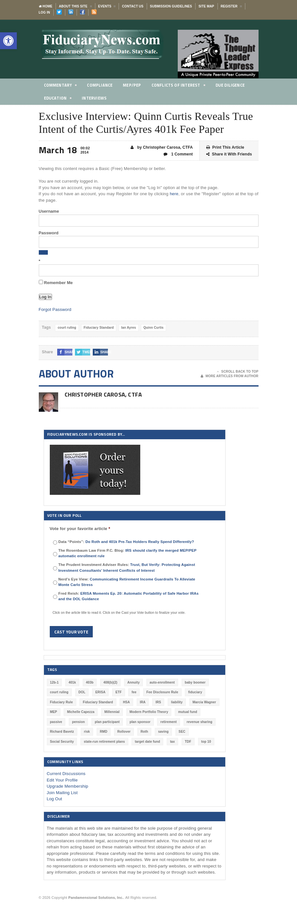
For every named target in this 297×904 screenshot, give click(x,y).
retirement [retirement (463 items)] (168, 722)
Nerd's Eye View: (127, 582)
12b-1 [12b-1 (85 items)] (54, 682)
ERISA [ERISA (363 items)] (100, 692)
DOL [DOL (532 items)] (82, 692)
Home (46, 6)
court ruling (67, 327)
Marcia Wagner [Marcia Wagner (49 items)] (204, 702)
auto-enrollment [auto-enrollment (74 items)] (162, 682)
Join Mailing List (62, 792)
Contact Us (132, 6)
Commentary (61, 86)
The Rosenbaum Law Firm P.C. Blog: (127, 553)
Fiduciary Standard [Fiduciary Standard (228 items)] (98, 702)
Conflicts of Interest (180, 86)
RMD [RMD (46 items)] (103, 731)
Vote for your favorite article (80, 528)
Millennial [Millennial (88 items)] (112, 712)
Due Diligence (233, 85)
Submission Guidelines (171, 6)
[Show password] (43, 252)
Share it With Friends (229, 154)
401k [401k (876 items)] (72, 682)
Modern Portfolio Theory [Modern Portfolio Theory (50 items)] (149, 712)
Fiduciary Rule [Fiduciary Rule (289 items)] (61, 702)
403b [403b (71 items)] (89, 682)
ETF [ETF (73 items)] (118, 692)
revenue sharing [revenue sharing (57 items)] (200, 722)
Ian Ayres (128, 327)
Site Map (206, 6)
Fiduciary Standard (99, 327)
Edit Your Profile (62, 780)
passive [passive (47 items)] (56, 722)
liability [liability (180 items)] (177, 702)
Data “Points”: (126, 542)
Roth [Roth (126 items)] (144, 731)
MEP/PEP (133, 85)
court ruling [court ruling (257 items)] (59, 692)
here (174, 193)
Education (58, 99)
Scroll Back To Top (237, 371)
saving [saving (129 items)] (163, 731)
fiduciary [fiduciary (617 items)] (195, 692)
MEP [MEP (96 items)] (53, 712)
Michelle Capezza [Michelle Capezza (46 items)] (80, 712)
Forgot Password (55, 309)
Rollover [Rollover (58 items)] (124, 731)
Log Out (54, 798)
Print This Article (225, 147)
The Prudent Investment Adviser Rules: (126, 567)
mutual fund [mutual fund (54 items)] (187, 712)
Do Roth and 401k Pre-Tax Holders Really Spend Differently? (139, 542)
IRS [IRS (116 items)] (158, 702)
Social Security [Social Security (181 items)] (62, 741)
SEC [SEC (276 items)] (182, 731)
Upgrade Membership (68, 786)
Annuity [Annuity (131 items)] (133, 682)
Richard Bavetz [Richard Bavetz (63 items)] (62, 731)
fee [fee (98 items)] (134, 692)
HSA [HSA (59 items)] (126, 702)
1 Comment (178, 154)
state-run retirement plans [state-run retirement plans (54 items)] (104, 741)
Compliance (101, 85)
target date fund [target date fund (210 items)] (147, 741)
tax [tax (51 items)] (172, 741)
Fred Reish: (128, 596)
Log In (44, 12)
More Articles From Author (230, 376)
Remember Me (56, 282)
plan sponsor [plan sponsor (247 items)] (140, 722)
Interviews (95, 98)
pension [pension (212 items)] (78, 722)
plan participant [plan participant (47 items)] (107, 722)
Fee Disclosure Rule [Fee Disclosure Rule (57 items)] (162, 692)
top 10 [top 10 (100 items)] (206, 741)
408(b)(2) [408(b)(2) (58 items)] (110, 682)
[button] (8, 40)
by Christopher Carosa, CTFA (162, 147)
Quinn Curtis (153, 327)
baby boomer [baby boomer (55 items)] (195, 682)
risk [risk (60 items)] (87, 731)
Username (49, 211)
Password (48, 232)
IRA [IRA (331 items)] (143, 702)
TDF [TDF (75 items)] (188, 741)
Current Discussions (66, 773)
